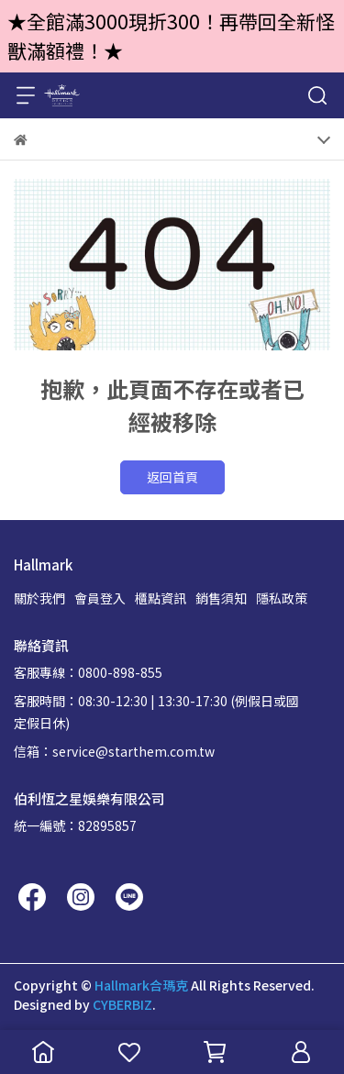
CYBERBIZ (122, 1004)
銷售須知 (221, 598)
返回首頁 (172, 477)
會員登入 (100, 598)
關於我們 (39, 598)
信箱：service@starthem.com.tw (114, 751)
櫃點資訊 (160, 598)
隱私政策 (281, 598)
